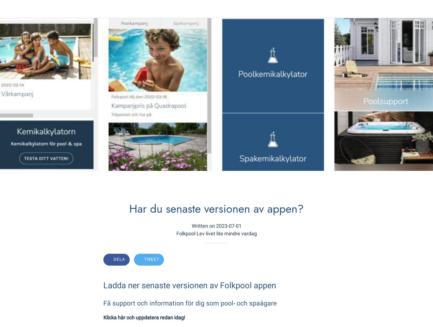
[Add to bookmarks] (309, 260)
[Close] (11, 9)
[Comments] (323, 260)
